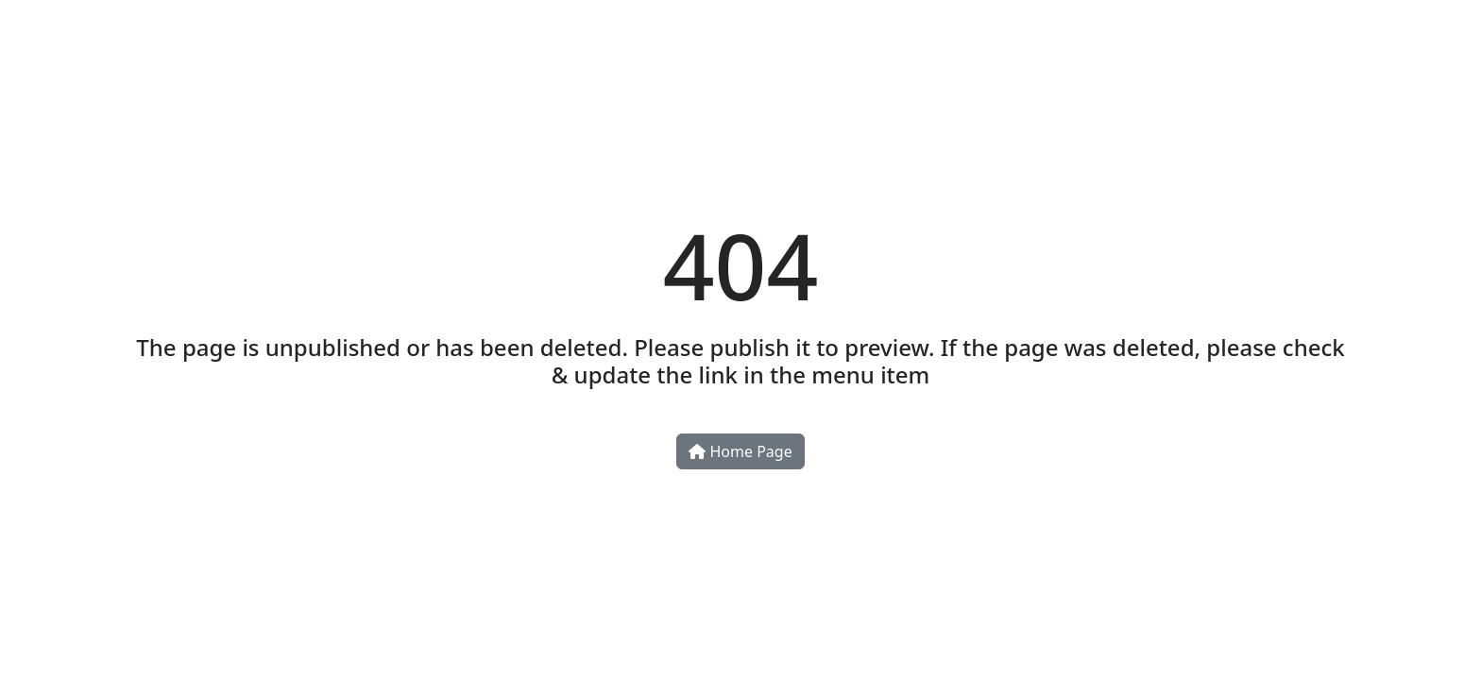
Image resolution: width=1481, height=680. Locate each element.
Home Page (740, 451)
